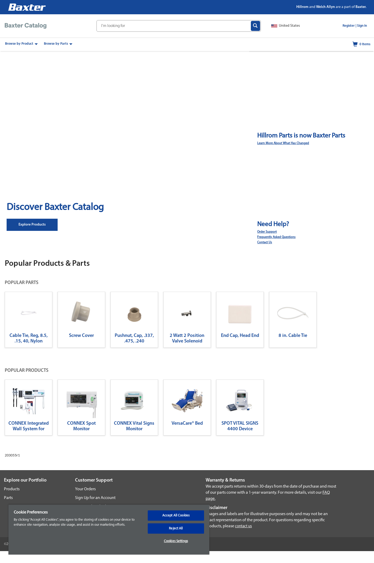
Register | (349, 26)
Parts (8, 498)
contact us (243, 526)
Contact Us (264, 242)
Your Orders (85, 489)
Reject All (176, 528)
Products (12, 489)
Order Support (267, 232)
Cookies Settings (176, 541)
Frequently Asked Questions (276, 237)
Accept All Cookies (176, 515)
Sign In (362, 26)
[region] (108, 529)
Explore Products (32, 225)
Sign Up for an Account (95, 498)
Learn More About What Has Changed (283, 143)
